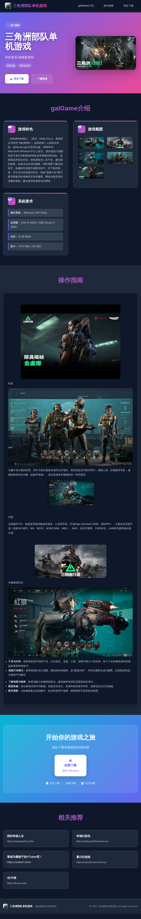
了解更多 (43, 78)
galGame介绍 (86, 5)
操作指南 (109, 5)
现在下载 (129, 5)
